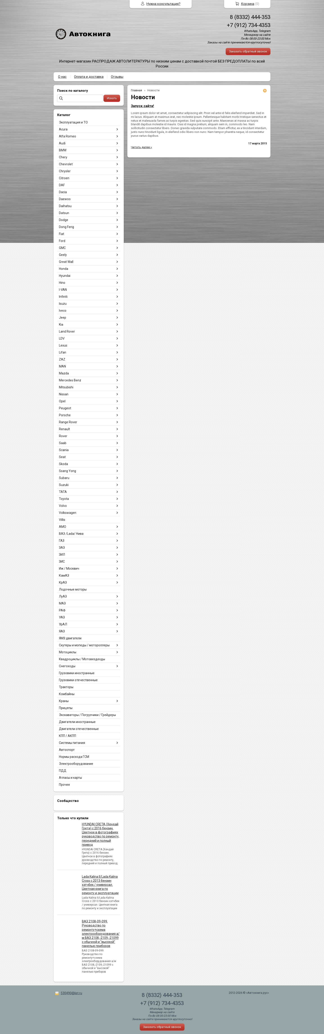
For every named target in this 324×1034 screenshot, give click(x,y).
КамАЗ (64, 575)
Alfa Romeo (67, 136)
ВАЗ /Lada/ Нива (71, 533)
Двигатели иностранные (77, 722)
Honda (63, 269)
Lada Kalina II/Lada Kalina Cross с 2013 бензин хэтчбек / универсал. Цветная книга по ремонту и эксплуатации (100, 885)
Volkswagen (67, 513)
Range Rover (68, 422)
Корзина (247, 4)
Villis (62, 519)
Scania (64, 450)
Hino (62, 282)
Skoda (63, 464)
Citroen (64, 178)
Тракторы (66, 687)
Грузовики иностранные (76, 673)
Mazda (64, 373)
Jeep (62, 317)
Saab (62, 443)
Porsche (65, 415)
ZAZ (62, 359)
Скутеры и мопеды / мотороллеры (84, 645)
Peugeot (65, 408)
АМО (62, 526)
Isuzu (63, 303)
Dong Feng (66, 227)
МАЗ (62, 603)
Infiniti (63, 296)
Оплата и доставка (89, 77)
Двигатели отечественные (79, 729)
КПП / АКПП (67, 736)
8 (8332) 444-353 (250, 17)
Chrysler (65, 171)
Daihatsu (65, 206)
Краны (64, 701)
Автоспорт (67, 750)
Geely (63, 255)
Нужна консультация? (163, 4)
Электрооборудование (76, 763)
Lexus (63, 345)
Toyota (64, 499)
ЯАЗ (62, 631)
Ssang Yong (67, 471)
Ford (62, 241)
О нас (62, 77)
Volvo (63, 506)
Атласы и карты (70, 777)
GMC (62, 248)
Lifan (62, 352)
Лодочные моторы (73, 589)
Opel (62, 401)
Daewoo (65, 199)
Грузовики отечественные (78, 680)
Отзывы (117, 77)
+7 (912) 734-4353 (248, 25)
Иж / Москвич (69, 568)
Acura (63, 129)
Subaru (64, 478)
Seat (62, 457)
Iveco (62, 310)
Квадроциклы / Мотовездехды (82, 659)
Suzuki (64, 485)
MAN (62, 366)
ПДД (62, 770)
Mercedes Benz (70, 380)
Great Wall (66, 262)
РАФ (62, 610)
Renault (64, 429)
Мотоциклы (67, 652)
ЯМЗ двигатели (70, 638)
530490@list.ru (71, 993)
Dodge (63, 220)
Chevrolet (66, 164)
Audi (62, 143)
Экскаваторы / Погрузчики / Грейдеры (87, 715)
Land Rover (67, 331)
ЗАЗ (62, 547)
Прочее (64, 784)
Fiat (61, 234)
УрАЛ (63, 624)
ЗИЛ (62, 554)
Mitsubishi (66, 387)
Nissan (63, 394)
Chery (63, 157)
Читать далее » (141, 147)
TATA (63, 492)
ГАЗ (61, 540)
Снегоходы (67, 666)
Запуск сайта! (142, 106)
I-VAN (63, 289)
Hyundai (64, 276)
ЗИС (62, 561)
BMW (62, 150)
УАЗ (62, 617)
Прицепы (65, 708)
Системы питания (72, 743)
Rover (63, 436)
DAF (62, 185)
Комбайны (66, 694)
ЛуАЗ (63, 596)
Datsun (64, 213)
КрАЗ (63, 582)
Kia (61, 324)
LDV (62, 338)
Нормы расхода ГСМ (74, 757)
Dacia (63, 192)
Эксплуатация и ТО (73, 122)
